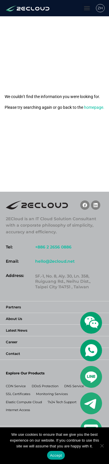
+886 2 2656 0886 (53, 247)
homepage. (94, 107)
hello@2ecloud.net (55, 261)
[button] (87, 8)
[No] (102, 446)
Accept (56, 455)
